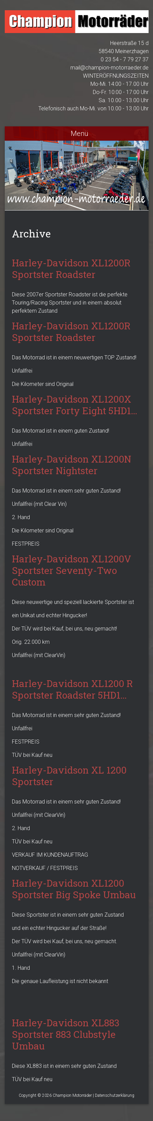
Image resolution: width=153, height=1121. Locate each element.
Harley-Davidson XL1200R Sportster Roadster (71, 268)
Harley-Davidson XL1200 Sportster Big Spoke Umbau (74, 889)
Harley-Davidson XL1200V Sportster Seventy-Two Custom (71, 570)
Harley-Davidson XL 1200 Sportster (69, 776)
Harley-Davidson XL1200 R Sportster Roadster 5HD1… (72, 689)
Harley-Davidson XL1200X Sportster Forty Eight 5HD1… (74, 405)
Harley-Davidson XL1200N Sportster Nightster (71, 465)
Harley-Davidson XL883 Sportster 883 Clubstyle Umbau (65, 1034)
